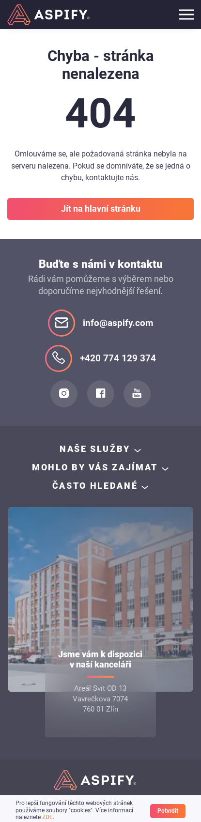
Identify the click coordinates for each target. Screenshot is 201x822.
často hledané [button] (95, 486)
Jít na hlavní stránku (100, 209)
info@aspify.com (100, 323)
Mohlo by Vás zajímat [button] (95, 467)
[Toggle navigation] (186, 14)
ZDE (47, 817)
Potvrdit (167, 810)
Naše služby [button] (95, 449)
